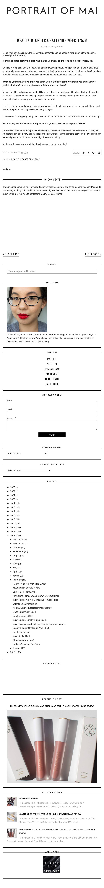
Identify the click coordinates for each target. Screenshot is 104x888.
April (15, 572)
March (16, 576)
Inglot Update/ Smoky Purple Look (29, 620)
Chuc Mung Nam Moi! (23, 640)
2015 (12, 519)
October (17, 547)
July (15, 559)
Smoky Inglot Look (22, 632)
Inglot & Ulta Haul (21, 636)
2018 (12, 507)
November (18, 543)
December (18, 539)
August (16, 556)
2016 (12, 515)
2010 (12, 652)
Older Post (92, 254)
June (15, 564)
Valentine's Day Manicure (25, 604)
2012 (12, 531)
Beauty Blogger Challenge (25, 159)
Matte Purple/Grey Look (24, 612)
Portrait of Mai (52, 11)
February (17, 580)
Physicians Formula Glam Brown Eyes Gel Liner (36, 596)
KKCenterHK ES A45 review (26, 588)
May (15, 567)
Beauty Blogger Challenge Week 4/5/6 (31, 628)
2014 (12, 523)
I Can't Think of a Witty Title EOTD (29, 584)
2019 (12, 503)
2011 (12, 535)
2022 (12, 491)
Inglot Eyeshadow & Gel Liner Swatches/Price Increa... (39, 624)
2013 (12, 527)
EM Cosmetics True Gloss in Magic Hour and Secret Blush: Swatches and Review (52, 706)
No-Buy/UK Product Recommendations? (32, 608)
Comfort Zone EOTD (23, 616)
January (17, 648)
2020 (12, 499)
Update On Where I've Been (26, 644)
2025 (12, 487)
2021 (12, 495)
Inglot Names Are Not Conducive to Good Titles (35, 600)
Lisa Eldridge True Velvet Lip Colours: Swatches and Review (50, 814)
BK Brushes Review (28, 798)
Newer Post (12, 254)
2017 (12, 511)
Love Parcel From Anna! (24, 592)
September (18, 551)
